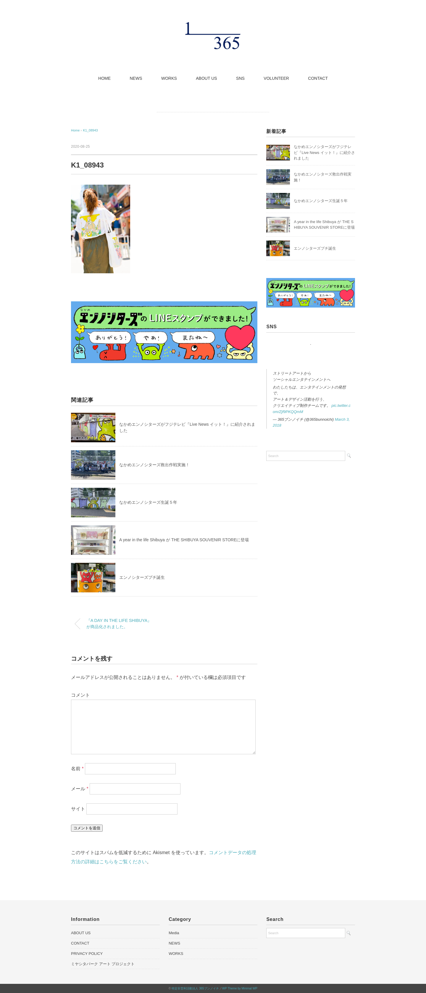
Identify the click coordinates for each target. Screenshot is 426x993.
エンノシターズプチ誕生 (142, 577)
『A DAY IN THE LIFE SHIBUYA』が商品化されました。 (118, 623)
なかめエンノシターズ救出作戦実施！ (154, 464)
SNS (240, 78)
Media (174, 933)
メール (79, 788)
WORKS (169, 78)
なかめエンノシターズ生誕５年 (148, 502)
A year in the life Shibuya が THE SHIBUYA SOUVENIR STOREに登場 (184, 539)
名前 (77, 768)
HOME (104, 78)
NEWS (136, 78)
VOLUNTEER (276, 78)
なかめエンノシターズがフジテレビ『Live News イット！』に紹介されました (324, 152)
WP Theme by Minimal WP (239, 988)
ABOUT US (206, 78)
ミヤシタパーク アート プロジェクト (103, 964)
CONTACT (318, 78)
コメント (80, 695)
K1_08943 (90, 130)
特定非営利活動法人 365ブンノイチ (195, 988)
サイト (78, 808)
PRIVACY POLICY (87, 953)
